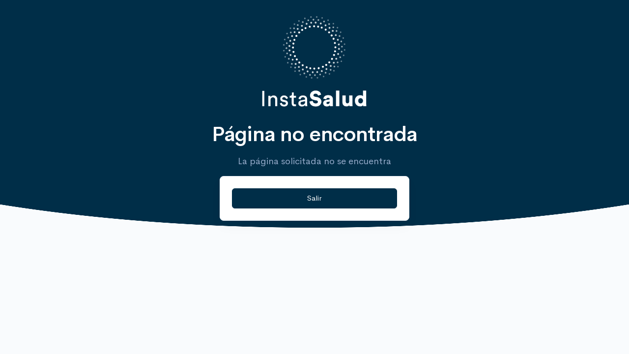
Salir (314, 198)
